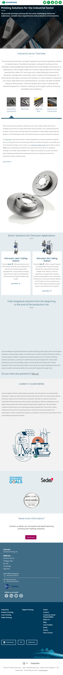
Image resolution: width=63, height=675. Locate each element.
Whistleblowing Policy (33, 667)
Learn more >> (7, 161)
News (45, 627)
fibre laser (8, 139)
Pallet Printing (6, 618)
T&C (58, 667)
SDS (21, 642)
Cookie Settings (43, 670)
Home (45, 610)
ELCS (9, 264)
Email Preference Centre (31, 670)
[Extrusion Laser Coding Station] (16, 259)
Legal (23, 667)
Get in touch (31, 537)
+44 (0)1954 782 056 (12, 581)
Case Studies (48, 625)
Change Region (35, 663)
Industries (5, 610)
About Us (46, 620)
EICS (40, 264)
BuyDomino (8, 642)
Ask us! (35, 373)
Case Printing (6, 615)
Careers (46, 612)
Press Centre (48, 633)
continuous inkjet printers (38, 145)
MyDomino (32, 642)
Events (45, 630)
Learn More (16, 283)
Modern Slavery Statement (47, 667)
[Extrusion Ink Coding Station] (47, 259)
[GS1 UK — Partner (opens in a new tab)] (11, 586)
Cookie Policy (19, 670)
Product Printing (7, 612)
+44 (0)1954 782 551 (12, 575)
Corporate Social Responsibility (49, 616)
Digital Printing (27, 610)
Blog (44, 622)
